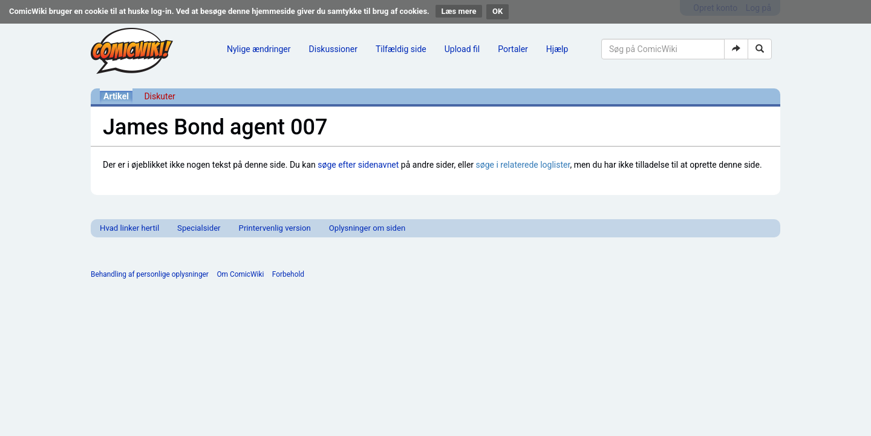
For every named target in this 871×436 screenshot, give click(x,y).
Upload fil (462, 49)
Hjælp (557, 49)
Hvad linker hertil (129, 228)
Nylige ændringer (259, 49)
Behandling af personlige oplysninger (150, 274)
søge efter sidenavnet (358, 165)
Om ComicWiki (240, 274)
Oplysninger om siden (367, 228)
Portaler (513, 49)
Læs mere (459, 11)
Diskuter (159, 96)
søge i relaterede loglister (523, 165)
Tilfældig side (401, 49)
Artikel (116, 96)
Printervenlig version (275, 228)
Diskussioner (333, 49)
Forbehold (288, 274)
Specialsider (198, 228)
